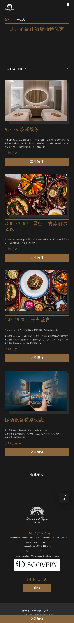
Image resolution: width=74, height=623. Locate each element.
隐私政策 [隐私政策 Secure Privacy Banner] (25, 611)
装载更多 (37, 474)
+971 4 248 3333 (40, 543)
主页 (7, 19)
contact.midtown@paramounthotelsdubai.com (37, 556)
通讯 (37, 588)
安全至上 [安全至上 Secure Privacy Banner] (48, 611)
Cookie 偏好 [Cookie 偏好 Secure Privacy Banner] (36, 611)
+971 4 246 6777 (43, 546)
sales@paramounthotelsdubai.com (37, 551)
